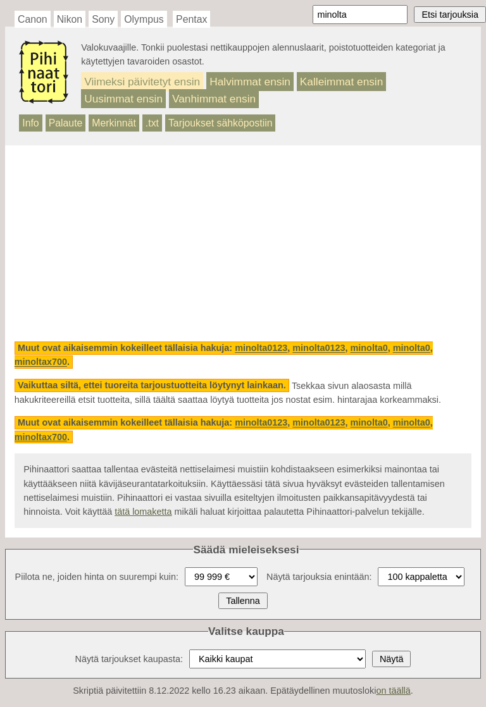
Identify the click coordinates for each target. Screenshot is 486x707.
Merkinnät (114, 123)
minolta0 (369, 348)
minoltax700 (41, 362)
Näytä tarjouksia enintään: (318, 577)
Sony (103, 19)
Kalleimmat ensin (341, 81)
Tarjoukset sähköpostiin (220, 123)
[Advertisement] (243, 243)
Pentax (191, 19)
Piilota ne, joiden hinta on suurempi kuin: (96, 577)
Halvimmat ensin (249, 81)
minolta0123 (261, 348)
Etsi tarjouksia (449, 14)
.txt (152, 123)
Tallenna (243, 601)
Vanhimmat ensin (214, 98)
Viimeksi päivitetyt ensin (142, 81)
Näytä (392, 659)
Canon (32, 19)
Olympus (143, 19)
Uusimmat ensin (123, 98)
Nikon (69, 19)
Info (30, 123)
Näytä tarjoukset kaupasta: (129, 659)
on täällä (393, 690)
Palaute (66, 123)
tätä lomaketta (143, 512)
